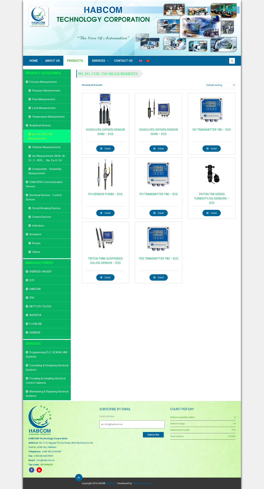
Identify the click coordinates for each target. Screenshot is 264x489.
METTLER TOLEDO (40, 306)
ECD (31, 280)
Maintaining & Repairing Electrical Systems (47, 394)
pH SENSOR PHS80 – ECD (105, 194)
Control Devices (41, 217)
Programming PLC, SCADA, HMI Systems (46, 354)
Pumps (36, 243)
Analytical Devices (40, 125)
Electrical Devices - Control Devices (44, 197)
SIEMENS (34, 332)
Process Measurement (43, 81)
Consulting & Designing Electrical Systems (47, 367)
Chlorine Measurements (46, 147)
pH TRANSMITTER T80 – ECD (158, 194)
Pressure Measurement (46, 90)
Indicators (38, 225)
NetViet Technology (142, 483)
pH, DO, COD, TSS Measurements (108, 74)
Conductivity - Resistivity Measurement (45, 171)
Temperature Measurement (48, 116)
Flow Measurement (43, 99)
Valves (36, 252)
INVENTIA (35, 315)
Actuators (35, 234)
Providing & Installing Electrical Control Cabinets (46, 380)
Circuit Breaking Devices (46, 208)
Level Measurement (44, 108)
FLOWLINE (35, 323)
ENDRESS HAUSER (40, 271)
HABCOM (34, 289)
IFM (31, 297)
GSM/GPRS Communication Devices (44, 184)
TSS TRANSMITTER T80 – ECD (158, 258)
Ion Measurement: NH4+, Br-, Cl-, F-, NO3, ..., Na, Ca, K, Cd (48, 158)
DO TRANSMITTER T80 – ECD (211, 129)
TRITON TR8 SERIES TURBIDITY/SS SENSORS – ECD (211, 198)
